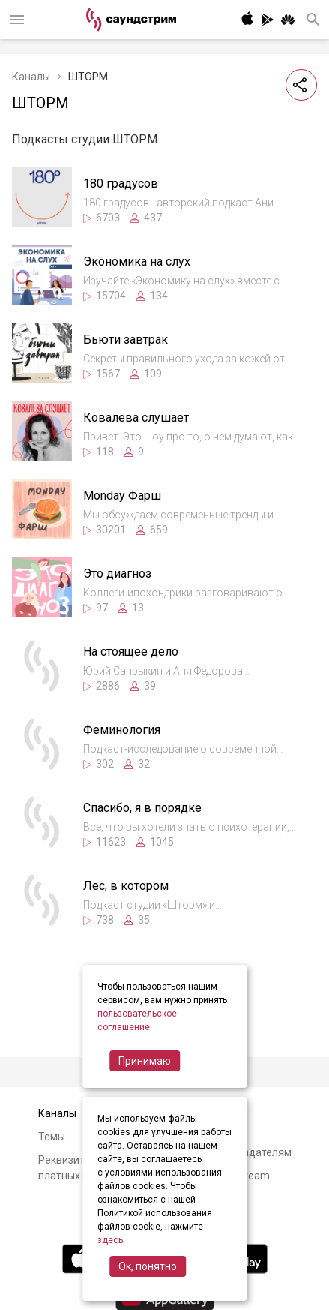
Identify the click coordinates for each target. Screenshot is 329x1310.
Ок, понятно (147, 1266)
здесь (110, 1240)
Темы (51, 1137)
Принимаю (144, 1061)
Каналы (31, 77)
